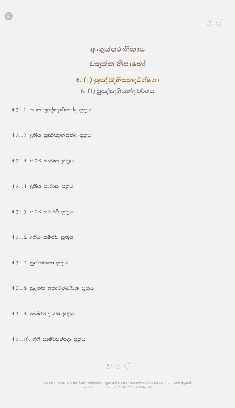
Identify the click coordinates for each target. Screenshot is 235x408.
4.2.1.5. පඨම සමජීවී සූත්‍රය (43, 212)
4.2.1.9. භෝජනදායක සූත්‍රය (43, 314)
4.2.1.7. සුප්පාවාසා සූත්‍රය (40, 263)
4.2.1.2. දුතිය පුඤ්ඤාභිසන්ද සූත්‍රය (52, 135)
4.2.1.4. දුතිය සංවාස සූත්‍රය (43, 186)
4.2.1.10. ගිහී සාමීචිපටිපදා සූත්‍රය (49, 339)
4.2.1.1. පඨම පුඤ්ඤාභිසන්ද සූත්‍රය (52, 110)
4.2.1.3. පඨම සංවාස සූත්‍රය (43, 161)
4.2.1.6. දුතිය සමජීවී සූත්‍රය (42, 237)
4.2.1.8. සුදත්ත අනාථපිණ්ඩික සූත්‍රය (53, 288)
